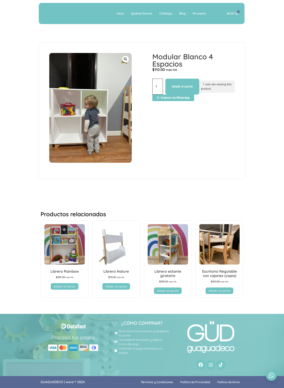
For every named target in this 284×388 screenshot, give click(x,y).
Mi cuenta (199, 13)
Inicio (120, 13)
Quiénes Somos (141, 13)
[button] (125, 59)
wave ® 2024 (75, 382)
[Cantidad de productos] (157, 87)
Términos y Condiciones (157, 382)
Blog (182, 13)
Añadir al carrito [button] (65, 286)
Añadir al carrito (182, 86)
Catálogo (165, 13)
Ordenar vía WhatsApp (175, 97)
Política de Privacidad (195, 382)
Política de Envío (228, 382)
